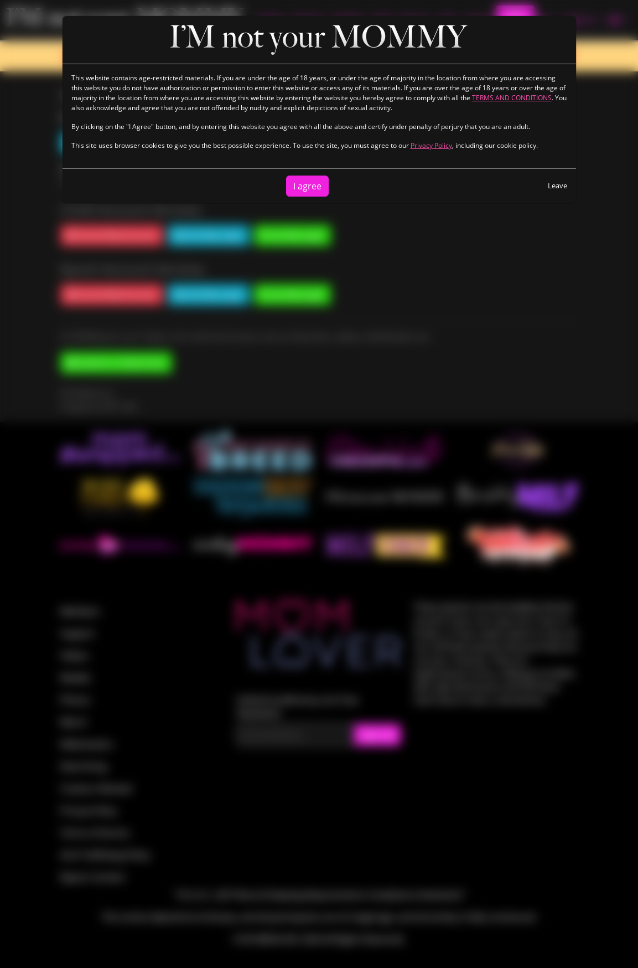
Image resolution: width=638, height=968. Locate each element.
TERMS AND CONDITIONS (512, 97)
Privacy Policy (431, 145)
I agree (307, 186)
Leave (557, 185)
